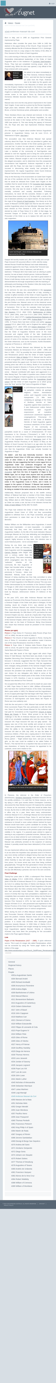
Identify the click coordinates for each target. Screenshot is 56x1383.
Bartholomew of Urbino (42, 316)
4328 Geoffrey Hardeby (20, 1091)
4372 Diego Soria (18, 1194)
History (10, 23)
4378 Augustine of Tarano (21, 1208)
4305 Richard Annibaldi (20, 1025)
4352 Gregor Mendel (19, 1149)
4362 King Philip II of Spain (22, 1170)
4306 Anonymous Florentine (22, 1028)
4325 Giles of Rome (19, 1080)
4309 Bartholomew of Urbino (22, 1035)
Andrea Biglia (37, 324)
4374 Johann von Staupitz (21, 1198)
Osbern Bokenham (38, 331)
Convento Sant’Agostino (42, 61)
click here (23, 140)
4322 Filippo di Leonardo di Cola (24, 1070)
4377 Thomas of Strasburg (22, 1205)
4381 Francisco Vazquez (21, 1215)
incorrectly (31, 476)
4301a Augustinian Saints (21, 1018)
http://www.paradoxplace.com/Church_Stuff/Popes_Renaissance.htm (30, 993)
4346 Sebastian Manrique (21, 1129)
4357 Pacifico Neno (19, 1156)
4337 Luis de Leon (18, 1115)
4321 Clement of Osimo (20, 1063)
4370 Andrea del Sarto (20, 1187)
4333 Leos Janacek (19, 1101)
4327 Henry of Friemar (20, 1087)
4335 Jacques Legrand (20, 1108)
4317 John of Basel (19, 1053)
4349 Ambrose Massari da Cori (23, 1139)
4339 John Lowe (18, 1118)
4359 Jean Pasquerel (20, 1160)
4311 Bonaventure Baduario (22, 1042)
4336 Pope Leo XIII (19, 1111)
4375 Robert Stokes (19, 1201)
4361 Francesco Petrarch (21, 1167)
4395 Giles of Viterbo (19, 1084)
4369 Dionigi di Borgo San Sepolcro (25, 1184)
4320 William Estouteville (21, 1066)
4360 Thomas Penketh (20, 1163)
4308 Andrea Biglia (19, 1032)
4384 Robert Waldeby (20, 1222)
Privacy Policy (9, 1248)
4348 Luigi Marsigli (18, 1136)
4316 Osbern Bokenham (21, 1049)
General (11, 1005)
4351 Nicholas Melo (19, 1146)
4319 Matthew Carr (19, 1059)
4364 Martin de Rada (19, 1174)
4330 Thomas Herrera (20, 1098)
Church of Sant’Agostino (26, 206)
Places (11, 1011)
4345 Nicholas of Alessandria (23, 1125)
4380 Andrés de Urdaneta (21, 1212)
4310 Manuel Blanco (19, 1039)
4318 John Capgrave (19, 1056)
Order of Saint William (13, 534)
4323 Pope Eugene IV (20, 1073)
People (17, 23)
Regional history (14, 1008)
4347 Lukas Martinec (19, 1132)
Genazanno (37, 469)
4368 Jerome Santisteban (21, 1181)
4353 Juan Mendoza (19, 1153)
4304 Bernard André (19, 1021)
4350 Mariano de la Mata (21, 1142)
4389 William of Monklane (21, 1229)
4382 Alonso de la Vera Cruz (22, 1218)
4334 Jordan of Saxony (20, 1104)
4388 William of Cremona (21, 1225)
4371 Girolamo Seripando (21, 1191)
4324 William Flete (18, 1077)
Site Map (41, 1246)
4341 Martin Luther (19, 1122)
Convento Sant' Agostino (42, 188)
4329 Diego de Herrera (20, 1094)
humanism (47, 294)
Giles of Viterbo (22, 362)
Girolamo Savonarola (23, 840)
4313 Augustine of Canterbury (23, 1046)
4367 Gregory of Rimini (20, 1177)
